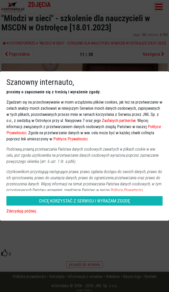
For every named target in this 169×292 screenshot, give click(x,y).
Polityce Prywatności (70, 139)
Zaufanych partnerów (118, 120)
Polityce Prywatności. (127, 190)
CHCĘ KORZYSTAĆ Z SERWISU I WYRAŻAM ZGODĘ (84, 201)
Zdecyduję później (21, 211)
